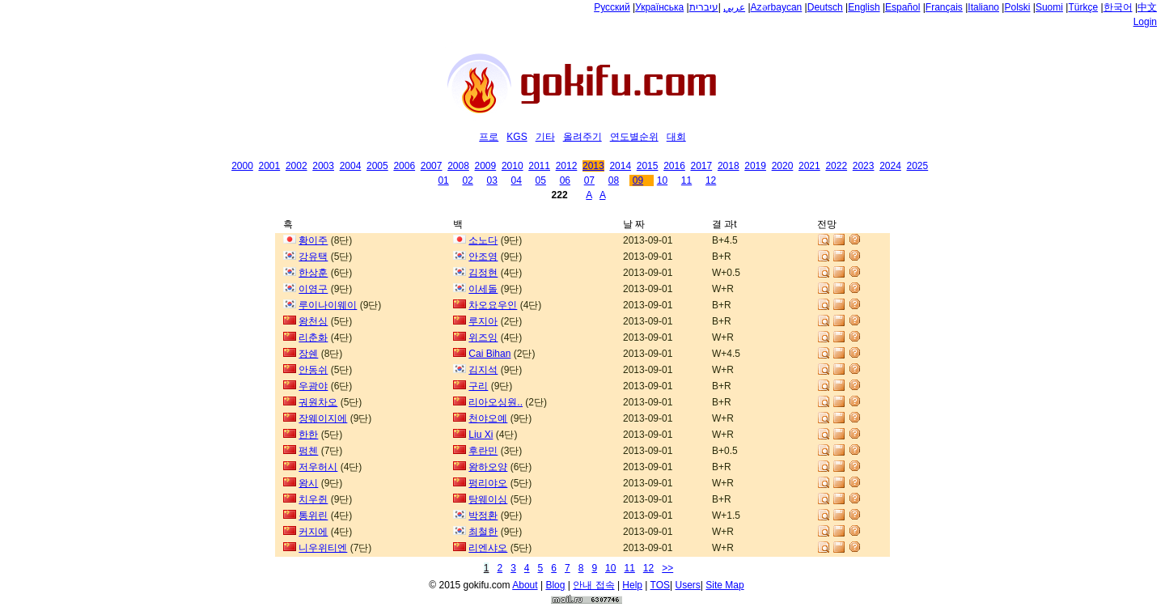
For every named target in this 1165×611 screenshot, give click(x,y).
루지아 (483, 321)
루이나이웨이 (328, 305)
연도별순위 (634, 136)
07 (589, 180)
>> (667, 568)
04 (516, 180)
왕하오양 (487, 467)
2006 (404, 166)
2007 (432, 166)
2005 (377, 166)
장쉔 (308, 353)
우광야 (313, 386)
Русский (612, 7)
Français (944, 7)
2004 (351, 166)
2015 (648, 166)
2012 (567, 166)
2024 (890, 166)
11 (686, 180)
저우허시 (318, 467)
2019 (755, 166)
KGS (516, 136)
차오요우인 (492, 305)
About (524, 585)
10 (662, 180)
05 (541, 180)
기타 (545, 136)
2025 (918, 166)
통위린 (313, 515)
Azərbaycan (777, 7)
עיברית (703, 7)
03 (491, 180)
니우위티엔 (323, 548)
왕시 (308, 483)
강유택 (313, 256)
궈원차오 (318, 402)
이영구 (313, 289)
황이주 (313, 240)
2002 (296, 166)
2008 (458, 166)
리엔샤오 (487, 548)
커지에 (313, 531)
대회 (676, 136)
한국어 (1118, 7)
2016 (674, 166)
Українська (659, 7)
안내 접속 (593, 585)
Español (902, 7)
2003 (323, 166)
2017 (702, 166)
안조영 (483, 256)
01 (443, 180)
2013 (593, 166)
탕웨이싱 (487, 499)
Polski (1017, 7)
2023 (864, 166)
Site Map (724, 585)
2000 (242, 166)
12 (710, 180)
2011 (539, 166)
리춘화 (313, 337)
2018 (728, 166)
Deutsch (825, 7)
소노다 (483, 240)
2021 (809, 166)
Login (1145, 22)
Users (688, 585)
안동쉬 (313, 370)
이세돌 (483, 289)
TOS (660, 585)
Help (632, 585)
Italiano (983, 7)
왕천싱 (313, 321)
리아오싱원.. (495, 402)
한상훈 (313, 272)
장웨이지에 (323, 418)
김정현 (483, 272)
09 (638, 180)
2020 (783, 166)
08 (613, 180)
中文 (1147, 7)
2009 (486, 166)
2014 (620, 166)
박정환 (483, 515)
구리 (478, 386)
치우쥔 (313, 499)
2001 (270, 166)
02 (467, 180)
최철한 (483, 531)
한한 (308, 434)
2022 (836, 166)
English (863, 7)
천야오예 (487, 418)
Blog (555, 585)
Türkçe (1083, 7)
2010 (512, 166)
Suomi (1049, 7)
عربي (734, 7)
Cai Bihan (489, 353)
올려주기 (582, 136)
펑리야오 (487, 483)
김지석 (483, 370)
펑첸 (308, 450)
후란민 (483, 450)
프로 (488, 136)
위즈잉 (483, 337)
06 (565, 180)
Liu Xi (480, 434)
